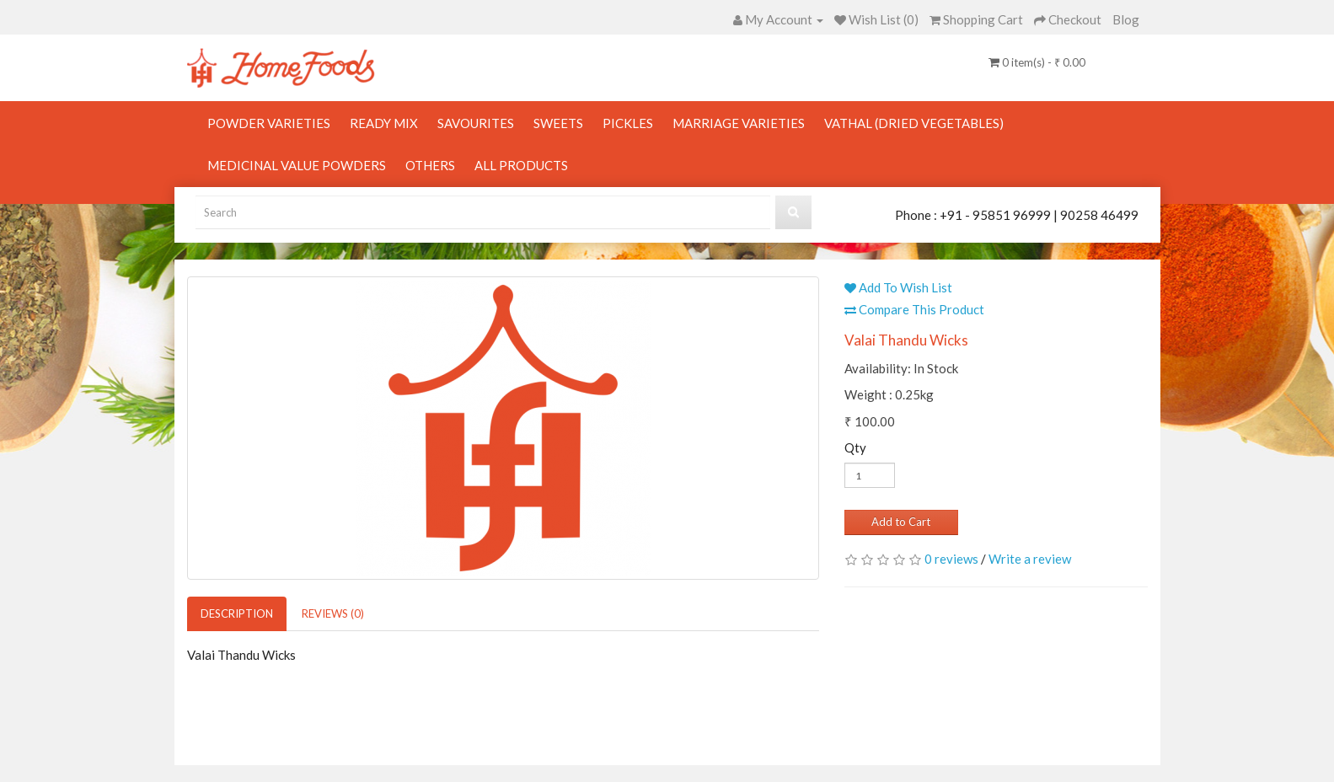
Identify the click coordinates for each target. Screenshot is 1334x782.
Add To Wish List (898, 287)
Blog (1125, 19)
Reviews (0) (333, 613)
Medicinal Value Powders (296, 165)
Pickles (628, 123)
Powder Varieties (268, 123)
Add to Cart (900, 521)
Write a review (1029, 558)
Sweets (558, 123)
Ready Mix (384, 123)
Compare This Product (914, 309)
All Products (521, 165)
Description (237, 613)
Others (430, 165)
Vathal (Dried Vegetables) (914, 123)
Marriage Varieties (738, 123)
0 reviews (951, 558)
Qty (855, 447)
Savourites (475, 123)
